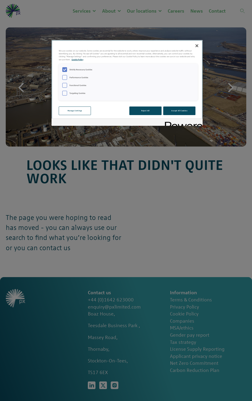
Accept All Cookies (179, 111)
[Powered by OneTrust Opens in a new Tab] (182, 123)
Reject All (145, 111)
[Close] (197, 46)
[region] (127, 83)
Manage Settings (75, 111)
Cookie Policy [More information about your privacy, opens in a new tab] (77, 59)
